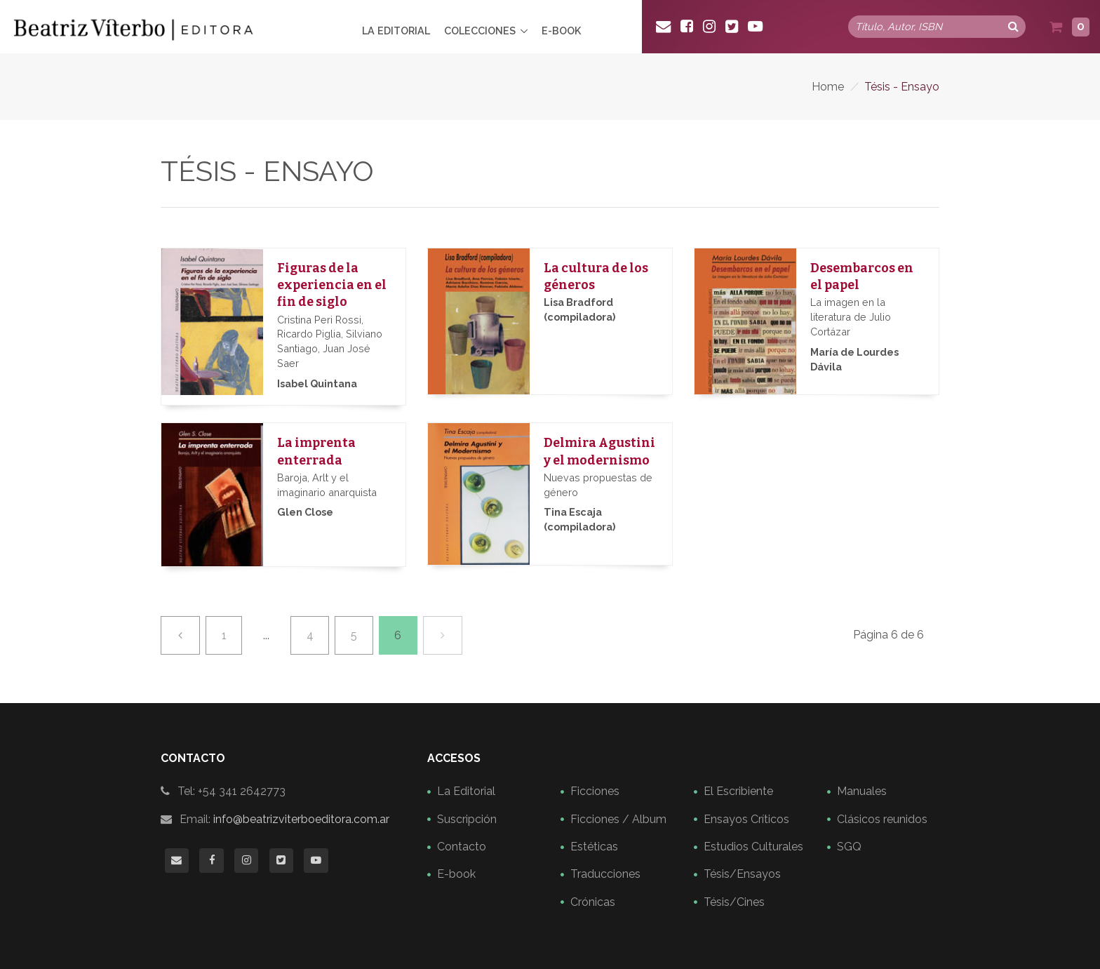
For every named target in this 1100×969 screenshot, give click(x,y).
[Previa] (180, 635)
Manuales (862, 791)
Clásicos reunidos (882, 819)
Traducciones (605, 874)
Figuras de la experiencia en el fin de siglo (332, 285)
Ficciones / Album (618, 819)
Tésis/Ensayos (742, 874)
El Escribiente (738, 791)
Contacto (461, 846)
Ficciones (594, 791)
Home (828, 86)
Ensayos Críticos (746, 819)
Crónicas (592, 902)
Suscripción (467, 819)
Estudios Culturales (753, 846)
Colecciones (480, 30)
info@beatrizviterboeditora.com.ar (301, 819)
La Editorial (396, 30)
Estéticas (594, 846)
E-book (561, 30)
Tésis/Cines (734, 902)
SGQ (849, 846)
